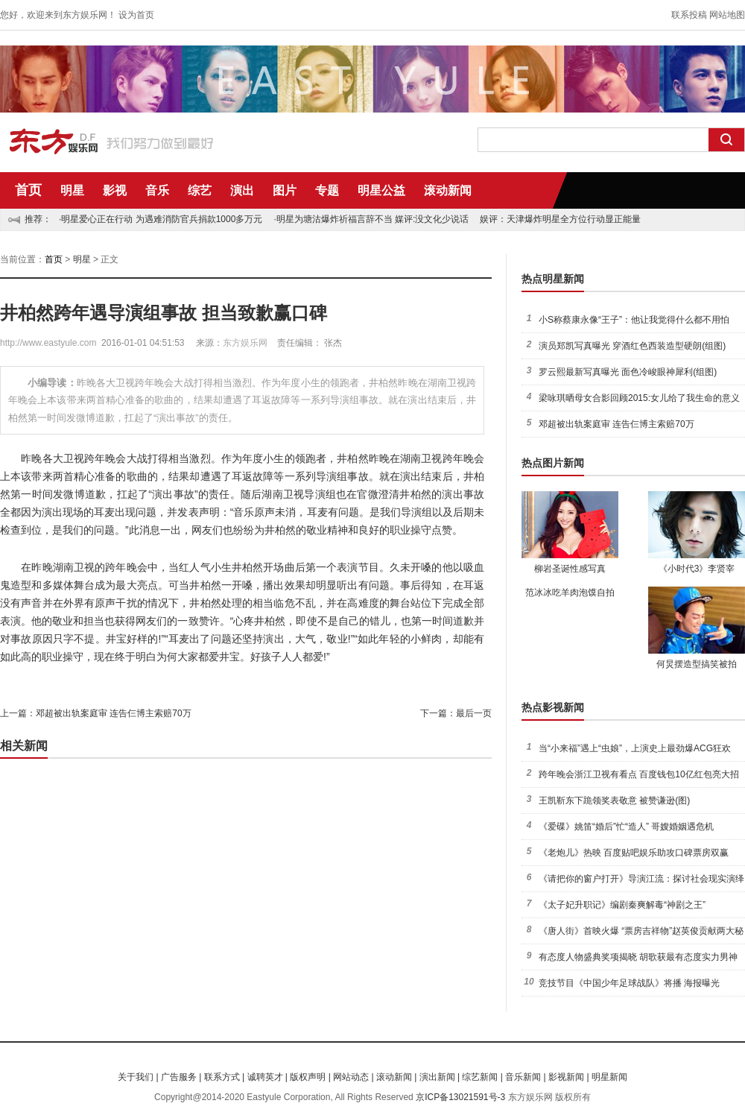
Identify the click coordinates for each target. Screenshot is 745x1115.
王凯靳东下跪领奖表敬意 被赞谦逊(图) (614, 800)
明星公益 (381, 190)
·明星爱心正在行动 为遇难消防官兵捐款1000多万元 (160, 219)
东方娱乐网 (245, 343)
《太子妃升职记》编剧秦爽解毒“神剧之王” (622, 905)
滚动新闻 (448, 190)
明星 (72, 190)
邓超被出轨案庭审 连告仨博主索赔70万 (113, 713)
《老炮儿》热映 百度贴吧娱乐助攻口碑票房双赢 (634, 852)
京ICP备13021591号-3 (460, 1097)
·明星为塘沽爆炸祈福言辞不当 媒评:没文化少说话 (371, 219)
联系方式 (222, 1077)
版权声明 (308, 1077)
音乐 (157, 190)
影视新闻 (566, 1077)
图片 (285, 190)
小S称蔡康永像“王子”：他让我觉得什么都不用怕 (634, 320)
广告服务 (179, 1077)
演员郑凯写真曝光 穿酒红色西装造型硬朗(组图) (632, 346)
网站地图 (727, 15)
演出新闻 (437, 1077)
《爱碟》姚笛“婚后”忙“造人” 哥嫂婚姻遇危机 (626, 826)
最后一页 (474, 713)
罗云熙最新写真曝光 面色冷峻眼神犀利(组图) (628, 372)
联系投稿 (689, 15)
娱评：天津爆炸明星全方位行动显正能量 (560, 219)
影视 (115, 190)
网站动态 (351, 1077)
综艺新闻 (480, 1077)
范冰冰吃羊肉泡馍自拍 (570, 592)
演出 (242, 190)
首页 (28, 190)
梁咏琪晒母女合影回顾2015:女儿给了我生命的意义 (639, 398)
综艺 (200, 190)
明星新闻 (609, 1077)
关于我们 (135, 1077)
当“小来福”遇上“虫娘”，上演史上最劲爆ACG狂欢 (635, 748)
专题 (327, 190)
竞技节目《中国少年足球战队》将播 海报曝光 (629, 983)
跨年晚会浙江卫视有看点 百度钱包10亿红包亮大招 (639, 774)
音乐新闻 (523, 1077)
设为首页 (136, 15)
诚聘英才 (265, 1077)
